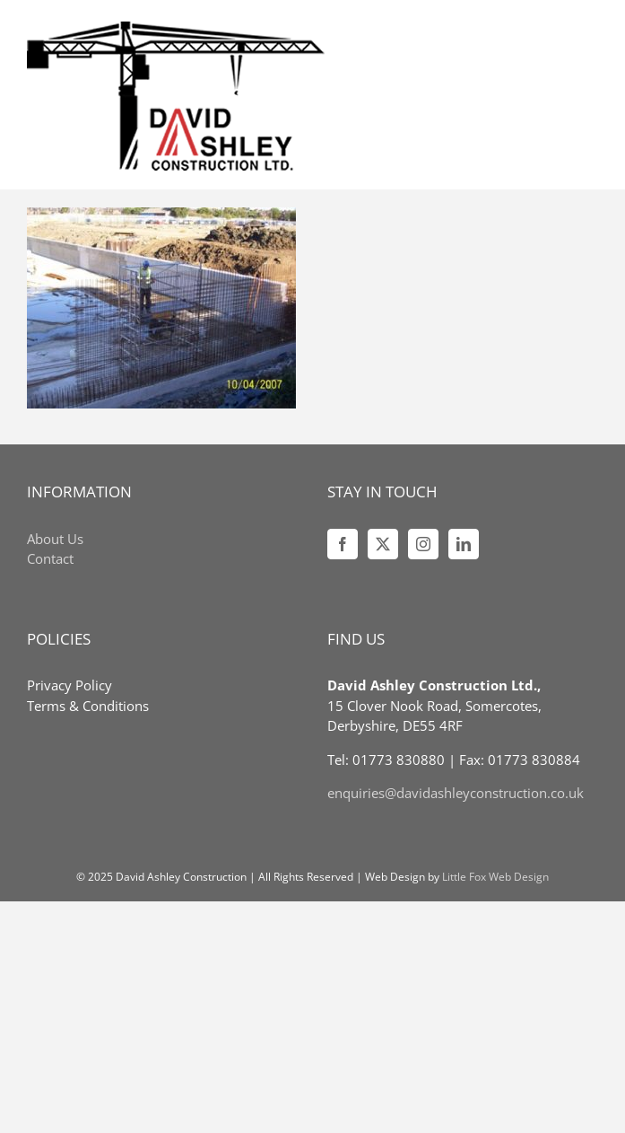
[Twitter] (383, 544)
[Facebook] (342, 544)
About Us (55, 539)
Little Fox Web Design (495, 876)
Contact (50, 558)
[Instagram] (423, 544)
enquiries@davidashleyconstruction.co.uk (455, 793)
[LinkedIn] (463, 544)
